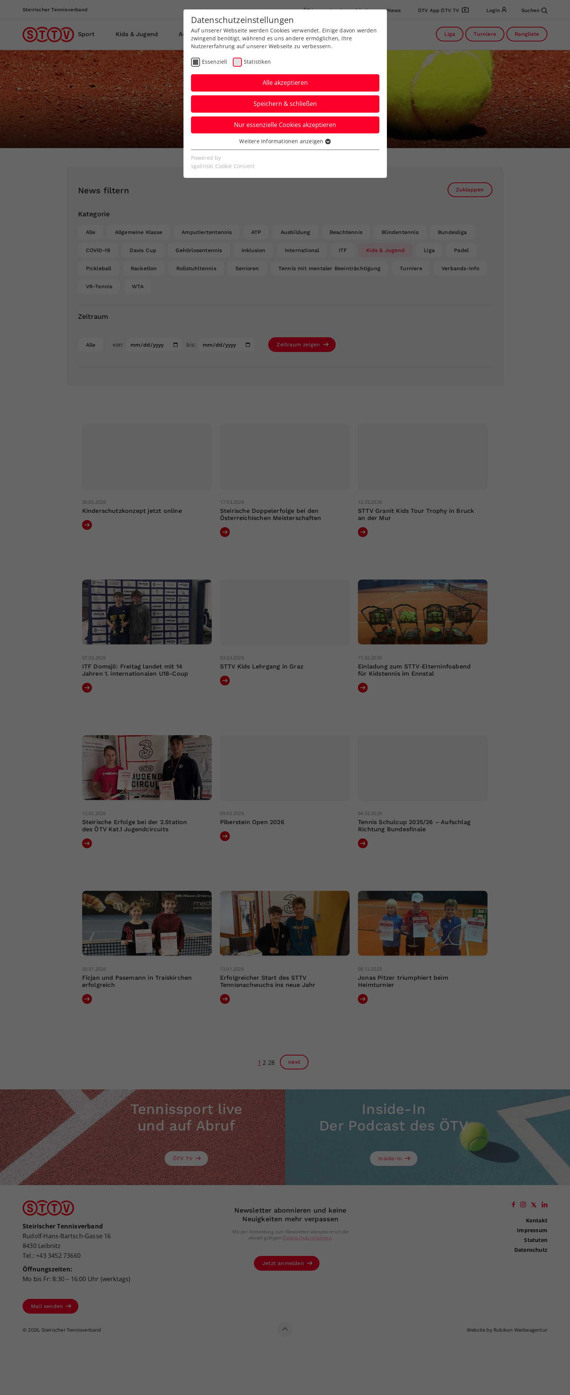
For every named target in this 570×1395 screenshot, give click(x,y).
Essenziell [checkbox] (215, 61)
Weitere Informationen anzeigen (284, 141)
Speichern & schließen (285, 103)
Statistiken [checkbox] (257, 61)
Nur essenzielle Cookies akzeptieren (285, 125)
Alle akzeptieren (285, 82)
